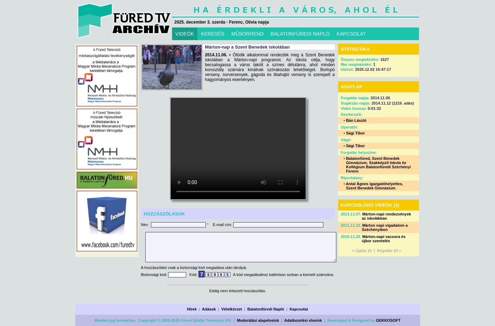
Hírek (192, 309)
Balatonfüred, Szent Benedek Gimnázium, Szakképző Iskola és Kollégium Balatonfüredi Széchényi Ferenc (378, 164)
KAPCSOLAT (351, 34)
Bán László (356, 120)
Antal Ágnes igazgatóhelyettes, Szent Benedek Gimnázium (374, 186)
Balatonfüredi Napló (265, 309)
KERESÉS (212, 34)
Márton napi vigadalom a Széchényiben (385, 227)
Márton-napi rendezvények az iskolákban (386, 216)
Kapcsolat (299, 309)
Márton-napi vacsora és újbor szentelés (384, 238)
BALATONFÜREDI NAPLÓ (300, 34)
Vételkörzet (231, 309)
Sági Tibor (355, 133)
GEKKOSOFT (388, 320)
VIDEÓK (185, 34)
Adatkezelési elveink (303, 320)
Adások (209, 309)
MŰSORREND (247, 34)
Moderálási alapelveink (258, 320)
